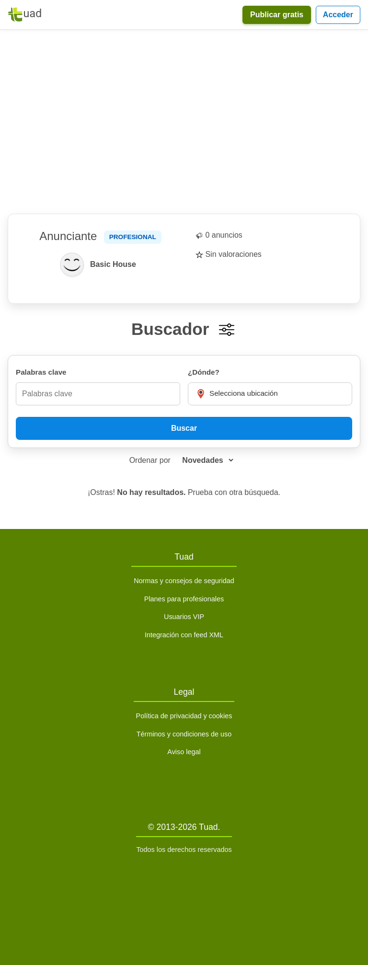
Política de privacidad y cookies (184, 716)
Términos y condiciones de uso (184, 734)
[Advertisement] (184, 122)
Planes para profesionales (184, 599)
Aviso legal (183, 752)
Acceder (338, 15)
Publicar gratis (276, 15)
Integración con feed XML (184, 635)
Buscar (184, 428)
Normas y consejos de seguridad (184, 581)
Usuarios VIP (184, 616)
